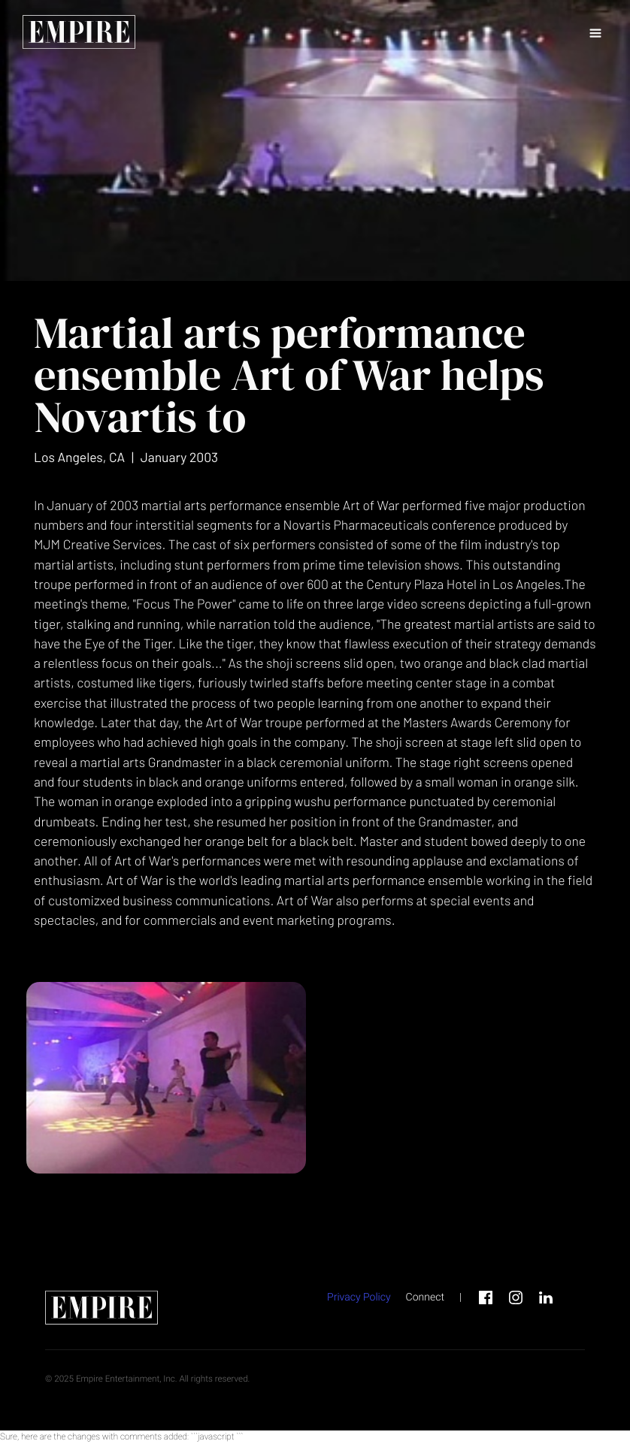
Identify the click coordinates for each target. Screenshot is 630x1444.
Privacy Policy (358, 1297)
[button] (595, 33)
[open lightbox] (166, 1077)
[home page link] (79, 34)
